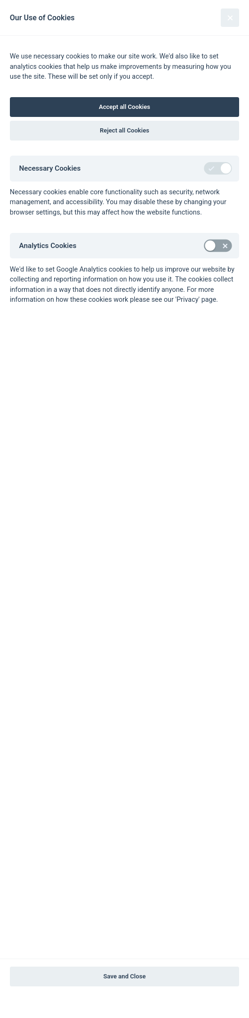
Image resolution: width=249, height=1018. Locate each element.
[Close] (230, 17)
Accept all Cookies (124, 106)
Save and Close (125, 976)
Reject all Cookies (124, 130)
